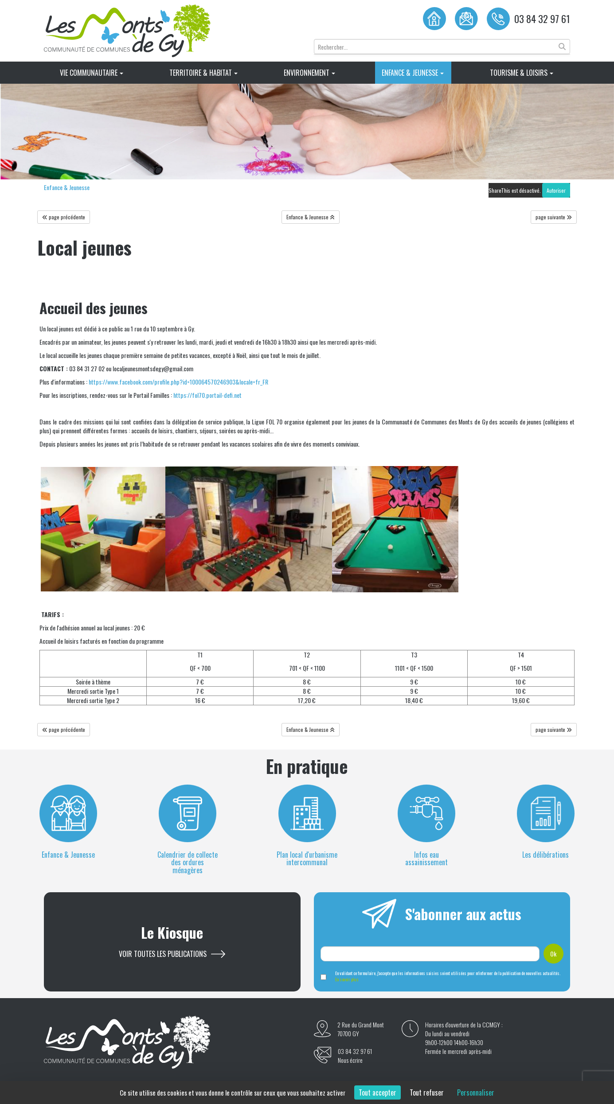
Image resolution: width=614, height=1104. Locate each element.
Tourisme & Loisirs (521, 72)
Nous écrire (350, 1060)
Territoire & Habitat (203, 72)
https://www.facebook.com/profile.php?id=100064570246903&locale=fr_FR (178, 381)
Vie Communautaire (91, 72)
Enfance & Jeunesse (413, 72)
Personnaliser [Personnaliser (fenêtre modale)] (475, 1092)
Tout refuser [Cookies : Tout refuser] (427, 1092)
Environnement (309, 72)
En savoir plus (347, 979)
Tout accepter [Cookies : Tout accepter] (377, 1092)
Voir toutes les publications (163, 954)
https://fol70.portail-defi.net (207, 395)
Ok (553, 953)
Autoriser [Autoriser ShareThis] (556, 190)
